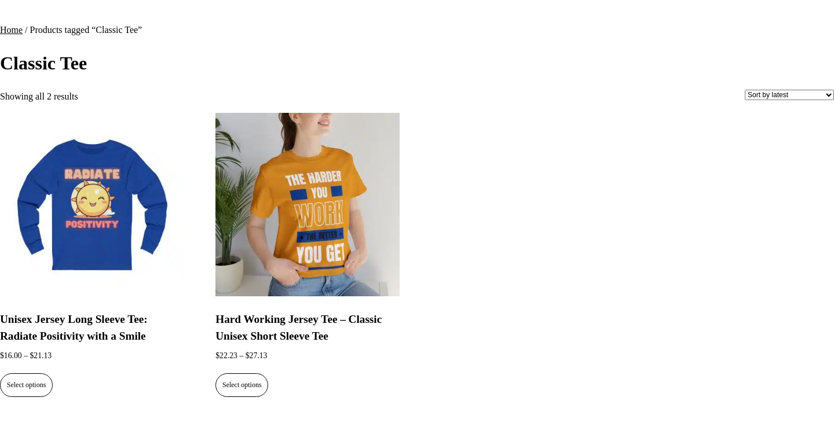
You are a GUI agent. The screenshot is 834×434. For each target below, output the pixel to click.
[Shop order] (789, 95)
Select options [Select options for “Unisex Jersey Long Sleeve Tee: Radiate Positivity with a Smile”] (26, 385)
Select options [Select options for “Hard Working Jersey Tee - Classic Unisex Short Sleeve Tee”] (242, 385)
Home (11, 30)
